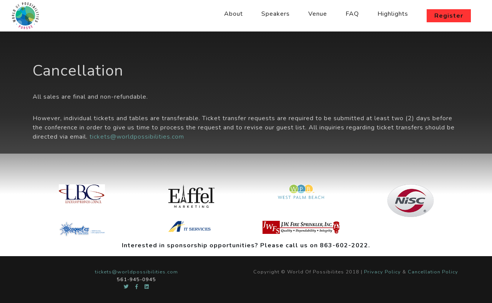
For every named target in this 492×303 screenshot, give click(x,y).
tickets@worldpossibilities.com (137, 136)
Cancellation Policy (433, 271)
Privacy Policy (382, 271)
